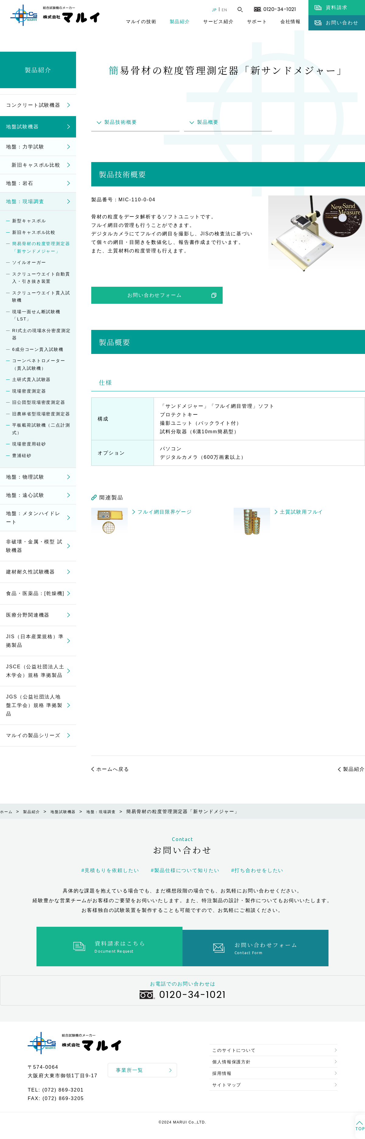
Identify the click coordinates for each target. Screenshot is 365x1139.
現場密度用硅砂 (29, 443)
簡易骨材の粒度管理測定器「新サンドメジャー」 (41, 247)
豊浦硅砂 (22, 455)
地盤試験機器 (22, 126)
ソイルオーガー (29, 262)
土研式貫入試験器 (31, 379)
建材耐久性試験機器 (30, 571)
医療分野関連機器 (28, 615)
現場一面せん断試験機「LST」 (36, 315)
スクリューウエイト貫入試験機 (41, 296)
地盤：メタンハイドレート (33, 517)
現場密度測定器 (29, 391)
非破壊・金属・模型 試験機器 (34, 546)
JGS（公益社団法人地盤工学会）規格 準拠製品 (34, 705)
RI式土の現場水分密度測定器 (41, 334)
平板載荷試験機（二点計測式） (41, 429)
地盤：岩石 (19, 183)
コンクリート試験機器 (33, 105)
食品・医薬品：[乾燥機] (35, 593)
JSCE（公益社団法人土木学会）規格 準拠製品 (35, 671)
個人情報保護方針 (235, 1057)
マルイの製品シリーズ (33, 735)
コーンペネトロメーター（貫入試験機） (38, 364)
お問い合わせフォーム (154, 295)
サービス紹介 (218, 21)
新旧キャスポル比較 (33, 165)
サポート (257, 21)
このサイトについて (237, 1042)
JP (210, 9)
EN (223, 9)
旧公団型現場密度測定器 (38, 402)
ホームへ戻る (112, 769)
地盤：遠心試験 (25, 495)
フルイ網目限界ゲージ (164, 511)
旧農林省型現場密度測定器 (41, 413)
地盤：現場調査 (25, 201)
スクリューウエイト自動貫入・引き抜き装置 (41, 278)
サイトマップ (229, 1086)
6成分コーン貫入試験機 (38, 349)
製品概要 (208, 122)
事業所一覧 (129, 1067)
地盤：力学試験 (25, 146)
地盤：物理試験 (25, 476)
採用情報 (224, 1071)
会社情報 (290, 21)
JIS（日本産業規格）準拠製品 (35, 641)
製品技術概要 (120, 122)
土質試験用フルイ (301, 511)
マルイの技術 (141, 21)
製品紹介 (180, 21)
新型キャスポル (29, 220)
